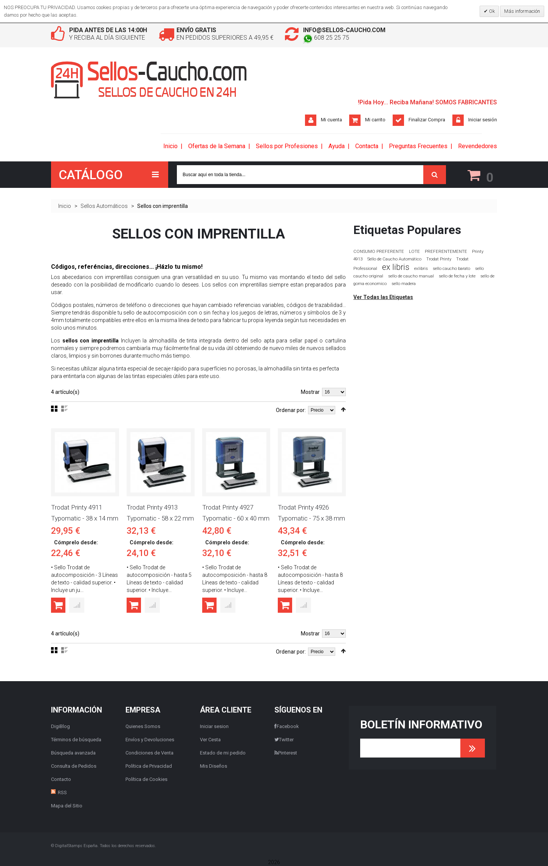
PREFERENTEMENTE (446, 251)
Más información (522, 11)
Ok (491, 11)
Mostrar (310, 392)
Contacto (61, 779)
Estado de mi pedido (223, 753)
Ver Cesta (210, 739)
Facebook (286, 726)
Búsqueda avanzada (73, 753)
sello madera (404, 283)
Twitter (284, 739)
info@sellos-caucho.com (345, 30)
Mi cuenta (331, 119)
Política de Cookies (146, 779)
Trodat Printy (438, 259)
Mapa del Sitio (66, 806)
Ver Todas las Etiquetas (383, 297)
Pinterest (285, 753)
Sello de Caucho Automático (394, 259)
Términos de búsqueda (76, 739)
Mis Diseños (213, 766)
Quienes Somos (142, 726)
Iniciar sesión (482, 119)
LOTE (414, 251)
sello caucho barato (451, 268)
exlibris (421, 268)
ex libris (395, 267)
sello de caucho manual (411, 276)
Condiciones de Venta (149, 753)
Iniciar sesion (214, 726)
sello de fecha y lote (457, 276)
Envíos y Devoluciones (149, 739)
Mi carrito (375, 119)
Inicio (64, 206)
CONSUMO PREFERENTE (378, 251)
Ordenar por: (291, 410)
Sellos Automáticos (104, 206)
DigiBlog (60, 726)
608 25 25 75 (326, 37)
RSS (62, 792)
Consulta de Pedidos (73, 766)
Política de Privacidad (148, 766)
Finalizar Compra (427, 119)
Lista (64, 409)
